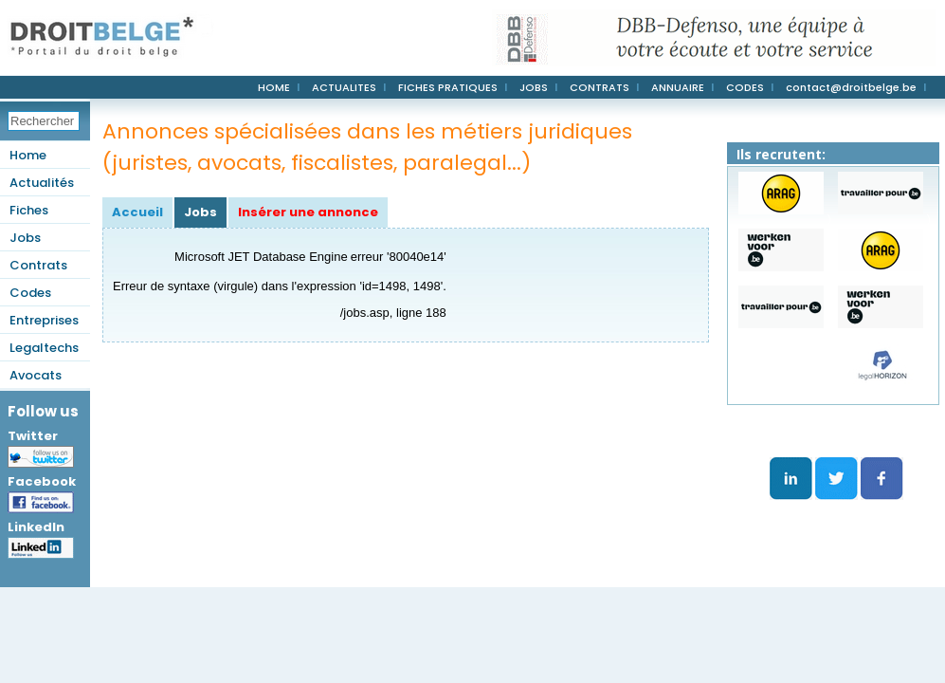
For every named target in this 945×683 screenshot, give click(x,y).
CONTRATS (599, 87)
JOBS (533, 87)
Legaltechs (44, 348)
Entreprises (44, 320)
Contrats (38, 265)
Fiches (28, 210)
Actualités (41, 183)
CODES (745, 87)
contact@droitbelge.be (851, 87)
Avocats (35, 375)
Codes (30, 293)
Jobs (25, 238)
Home (27, 155)
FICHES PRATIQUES (448, 87)
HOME (274, 87)
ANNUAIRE (677, 87)
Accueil (137, 212)
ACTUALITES (344, 87)
